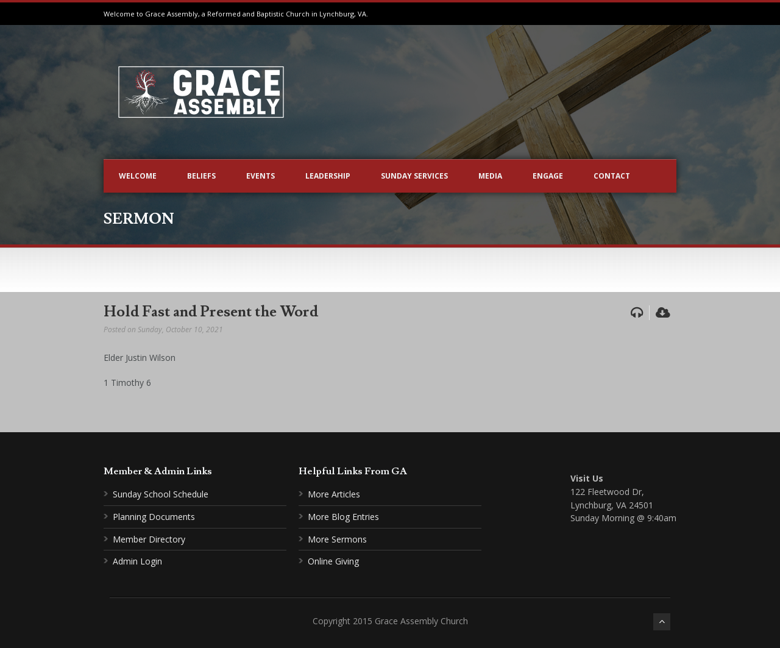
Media (490, 176)
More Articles (334, 494)
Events (260, 176)
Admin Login (137, 561)
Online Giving (333, 561)
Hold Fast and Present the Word (211, 312)
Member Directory (149, 539)
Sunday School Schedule (160, 494)
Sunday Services (414, 176)
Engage (548, 176)
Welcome (138, 176)
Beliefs (201, 176)
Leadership (327, 176)
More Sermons (337, 539)
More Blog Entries (343, 516)
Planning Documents (154, 516)
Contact (612, 176)
